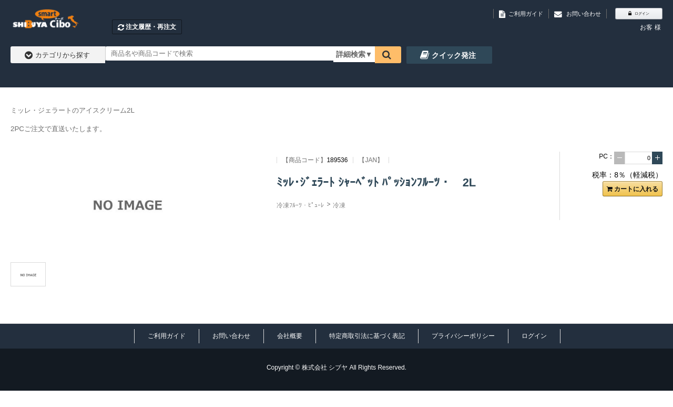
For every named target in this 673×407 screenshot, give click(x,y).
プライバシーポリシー (463, 336)
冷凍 (339, 205)
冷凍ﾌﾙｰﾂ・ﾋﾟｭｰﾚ (300, 205)
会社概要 (289, 336)
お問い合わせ (231, 336)
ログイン (534, 336)
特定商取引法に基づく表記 (367, 336)
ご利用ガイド (167, 336)
